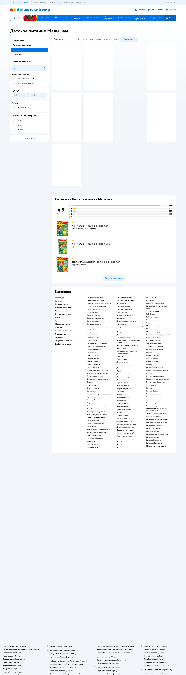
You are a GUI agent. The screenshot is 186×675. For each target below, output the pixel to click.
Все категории (18, 40)
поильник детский (93, 341)
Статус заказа (170, 2)
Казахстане (31, 567)
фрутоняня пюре (152, 340)
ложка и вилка (92, 455)
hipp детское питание (124, 400)
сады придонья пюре (124, 465)
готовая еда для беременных (97, 461)
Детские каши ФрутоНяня (126, 350)
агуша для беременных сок (97, 429)
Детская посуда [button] (61, 340)
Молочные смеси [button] (62, 353)
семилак (90, 411)
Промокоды (55, 532)
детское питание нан (124, 397)
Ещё (84, 2)
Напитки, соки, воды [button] (63, 336)
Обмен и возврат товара (60, 526)
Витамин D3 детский (153, 432)
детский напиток (122, 415)
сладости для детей (153, 390)
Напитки (18, 54)
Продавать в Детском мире (61, 523)
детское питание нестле (96, 405)
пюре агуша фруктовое (125, 459)
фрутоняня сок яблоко (95, 432)
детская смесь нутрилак (125, 406)
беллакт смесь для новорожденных (99, 408)
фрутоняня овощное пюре (126, 453)
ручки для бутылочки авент (97, 444)
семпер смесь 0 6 (93, 393)
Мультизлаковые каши (95, 467)
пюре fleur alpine (122, 471)
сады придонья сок (94, 426)
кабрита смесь (92, 381)
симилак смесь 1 (93, 387)
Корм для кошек (151, 523)
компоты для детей (123, 447)
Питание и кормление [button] (64, 359)
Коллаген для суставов (154, 423)
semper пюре (121, 468)
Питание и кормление (28, 26)
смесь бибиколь (93, 417)
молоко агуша (121, 388)
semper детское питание (125, 394)
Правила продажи (58, 529)
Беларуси (40, 567)
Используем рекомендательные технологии (26, 565)
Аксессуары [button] (60, 326)
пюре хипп (120, 477)
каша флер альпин (123, 335)
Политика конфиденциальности (63, 535)
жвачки (149, 393)
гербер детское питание (155, 332)
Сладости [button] (59, 366)
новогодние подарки (154, 370)
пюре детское (151, 349)
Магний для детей (152, 460)
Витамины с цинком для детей (157, 463)
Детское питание (49, 26)
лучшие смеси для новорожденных (100, 423)
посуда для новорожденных (97, 452)
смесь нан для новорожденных (98, 375)
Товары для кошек (151, 521)
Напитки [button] (58, 356)
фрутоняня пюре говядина (156, 358)
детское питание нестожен (97, 373)
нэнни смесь (121, 377)
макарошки (91, 361)
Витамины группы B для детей (157, 448)
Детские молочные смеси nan (98, 399)
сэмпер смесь (92, 370)
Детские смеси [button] (61, 333)
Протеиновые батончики (155, 411)
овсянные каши (92, 476)
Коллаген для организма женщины (158, 426)
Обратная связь (57, 545)
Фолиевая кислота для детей (156, 451)
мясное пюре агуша (153, 355)
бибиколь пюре (152, 346)
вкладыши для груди (94, 353)
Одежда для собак (151, 532)
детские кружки (93, 449)
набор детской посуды (95, 329)
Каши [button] (57, 346)
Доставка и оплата (58, 521)
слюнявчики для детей (95, 326)
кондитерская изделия (154, 378)
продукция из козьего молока (127, 361)
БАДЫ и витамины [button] (63, 373)
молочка (119, 385)
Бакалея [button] (58, 330)
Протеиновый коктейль (155, 405)
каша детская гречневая (125, 329)
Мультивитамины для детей (156, 475)
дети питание (121, 409)
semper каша (121, 332)
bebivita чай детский (94, 438)
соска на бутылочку (94, 344)
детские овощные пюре (125, 456)
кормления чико (122, 412)
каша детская (121, 353)
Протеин (149, 402)
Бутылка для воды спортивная (157, 399)
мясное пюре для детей (125, 462)
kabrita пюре (151, 326)
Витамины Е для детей (154, 472)
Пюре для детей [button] (62, 363)
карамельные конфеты (154, 396)
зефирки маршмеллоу (154, 373)
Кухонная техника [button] (62, 350)
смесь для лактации (94, 464)
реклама (141, 98)
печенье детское (152, 367)
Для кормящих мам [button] (63, 343)
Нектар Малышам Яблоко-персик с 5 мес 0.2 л (96, 290)
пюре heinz (120, 474)
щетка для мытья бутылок (96, 347)
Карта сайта (55, 548)
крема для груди (93, 350)
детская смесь (92, 420)
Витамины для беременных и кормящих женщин (156, 438)
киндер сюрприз (93, 390)
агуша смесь (91, 414)
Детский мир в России (18, 567)
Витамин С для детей (153, 469)
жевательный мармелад (154, 375)
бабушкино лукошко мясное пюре (159, 352)
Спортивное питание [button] (64, 369)
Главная (13, 26)
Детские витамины (153, 429)
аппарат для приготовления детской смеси (129, 357)
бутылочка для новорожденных (98, 458)
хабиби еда (150, 343)
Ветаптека (148, 535)
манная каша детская (124, 326)
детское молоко (122, 391)
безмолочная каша (123, 367)
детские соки (121, 441)
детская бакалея (92, 364)
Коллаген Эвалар (152, 420)
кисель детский (122, 444)
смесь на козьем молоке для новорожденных (126, 381)
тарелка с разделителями (96, 447)
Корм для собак (150, 529)
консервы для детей (123, 438)
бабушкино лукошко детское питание (157, 336)
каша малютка (121, 341)
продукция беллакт (94, 378)
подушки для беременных (96, 335)
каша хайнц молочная (124, 338)
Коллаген (149, 417)
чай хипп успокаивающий (96, 435)
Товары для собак (151, 526)
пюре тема (150, 329)
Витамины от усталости (154, 435)
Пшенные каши (92, 473)
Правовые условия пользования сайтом (40, 563)
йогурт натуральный (124, 417)
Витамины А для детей (154, 454)
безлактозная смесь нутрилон (98, 402)
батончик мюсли (152, 384)
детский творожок (123, 426)
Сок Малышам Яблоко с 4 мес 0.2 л (90, 254)
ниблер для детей (93, 338)
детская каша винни (123, 344)
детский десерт (152, 387)
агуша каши (120, 347)
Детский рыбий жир (153, 445)
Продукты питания (123, 435)
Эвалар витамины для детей (156, 442)
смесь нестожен (93, 396)
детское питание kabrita (125, 403)
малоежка (120, 420)
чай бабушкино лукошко (96, 441)
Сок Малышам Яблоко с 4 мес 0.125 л (91, 272)
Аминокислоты (152, 414)
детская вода (121, 423)
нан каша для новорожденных (127, 374)
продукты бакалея (93, 367)
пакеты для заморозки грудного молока (128, 370)
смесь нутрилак (92, 384)
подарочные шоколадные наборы (158, 364)
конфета (149, 381)
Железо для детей (152, 466)
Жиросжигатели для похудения (157, 408)
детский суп (121, 429)
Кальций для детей (153, 457)
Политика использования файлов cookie (63, 539)
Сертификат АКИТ (58, 542)
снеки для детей (122, 432)
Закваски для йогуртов (124, 450)
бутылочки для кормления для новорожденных (98, 357)
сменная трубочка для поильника (99, 332)
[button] (16, 18)
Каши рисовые (92, 470)
